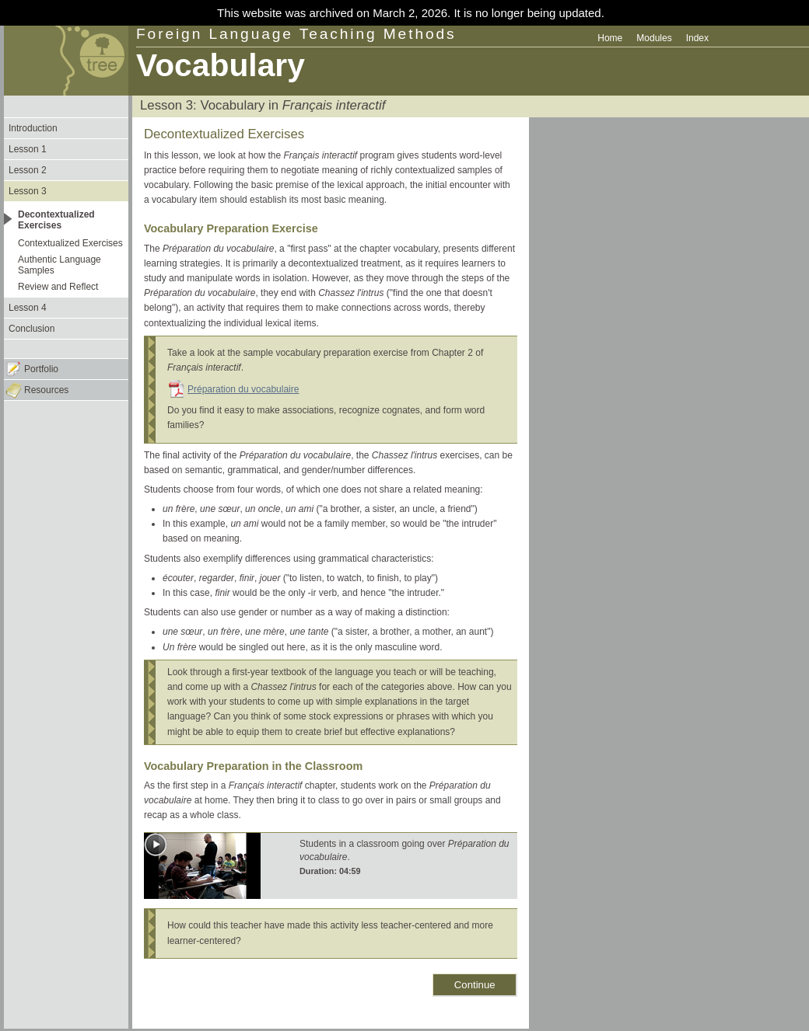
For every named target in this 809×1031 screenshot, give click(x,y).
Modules (653, 38)
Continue (475, 985)
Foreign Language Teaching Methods (296, 34)
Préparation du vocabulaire (243, 389)
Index (697, 38)
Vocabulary (220, 65)
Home (609, 38)
